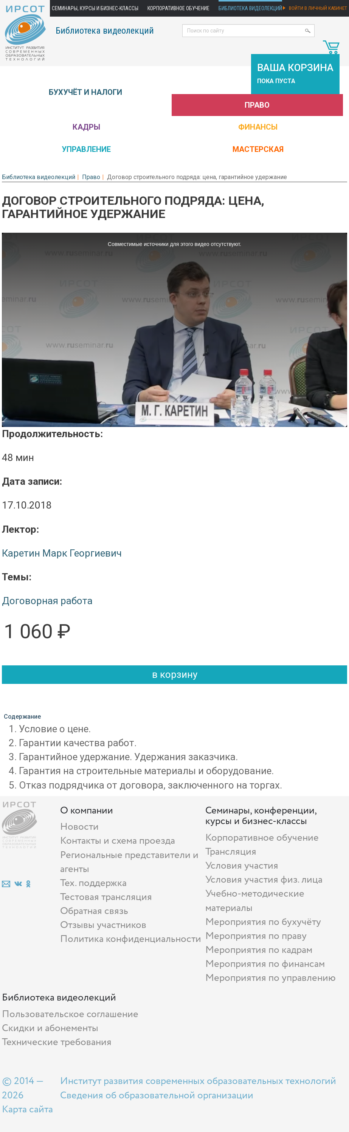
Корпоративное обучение (178, 8)
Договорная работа (47, 600)
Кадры (86, 126)
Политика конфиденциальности (130, 939)
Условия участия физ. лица (264, 879)
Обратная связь (94, 911)
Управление (86, 149)
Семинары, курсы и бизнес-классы (95, 8)
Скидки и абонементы (50, 1028)
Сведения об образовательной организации (156, 1095)
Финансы (258, 126)
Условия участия (241, 865)
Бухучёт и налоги (85, 92)
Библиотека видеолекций (250, 8)
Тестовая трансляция (106, 897)
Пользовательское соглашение (70, 1014)
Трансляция (230, 851)
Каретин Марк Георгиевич (62, 553)
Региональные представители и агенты (129, 862)
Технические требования (57, 1042)
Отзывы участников (103, 925)
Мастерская (258, 149)
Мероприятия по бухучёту (263, 922)
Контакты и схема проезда (117, 841)
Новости (79, 827)
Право (257, 105)
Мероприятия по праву (256, 936)
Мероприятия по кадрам (258, 950)
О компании (86, 810)
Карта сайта (27, 1109)
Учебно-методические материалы (254, 900)
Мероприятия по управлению (270, 978)
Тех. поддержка (93, 883)
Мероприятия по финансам (265, 964)
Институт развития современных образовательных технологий (198, 1081)
